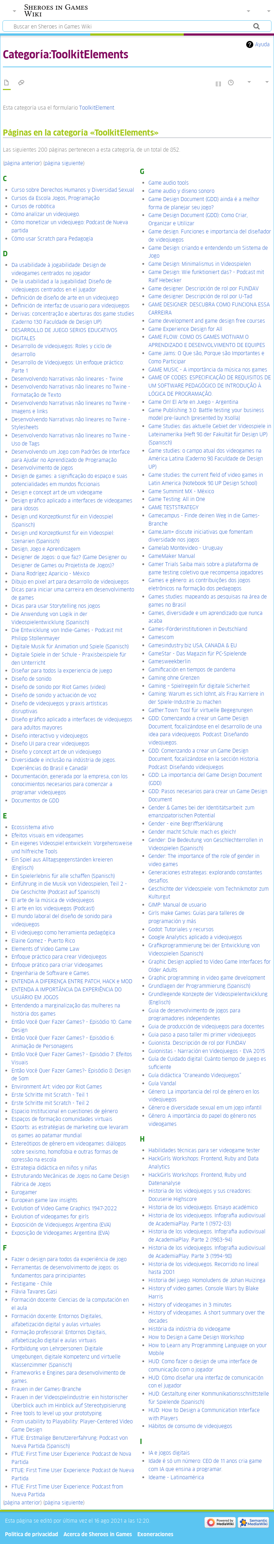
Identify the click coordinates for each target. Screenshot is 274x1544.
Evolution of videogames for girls (50, 1216)
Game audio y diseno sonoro (181, 191)
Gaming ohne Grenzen (173, 677)
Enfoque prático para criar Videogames (57, 964)
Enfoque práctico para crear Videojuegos (59, 956)
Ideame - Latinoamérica (176, 1477)
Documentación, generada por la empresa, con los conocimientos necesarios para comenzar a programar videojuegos (69, 784)
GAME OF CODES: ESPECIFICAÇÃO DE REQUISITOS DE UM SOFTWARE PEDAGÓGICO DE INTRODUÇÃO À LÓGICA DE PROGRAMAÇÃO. (209, 385)
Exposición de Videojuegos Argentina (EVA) (61, 1224)
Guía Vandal (162, 1083)
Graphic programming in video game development (206, 977)
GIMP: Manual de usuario (177, 904)
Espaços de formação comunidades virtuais (61, 1119)
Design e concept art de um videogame (56, 492)
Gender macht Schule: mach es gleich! (192, 831)
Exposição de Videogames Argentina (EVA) (60, 1232)
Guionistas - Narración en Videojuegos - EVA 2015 (206, 1051)
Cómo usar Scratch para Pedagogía (52, 238)
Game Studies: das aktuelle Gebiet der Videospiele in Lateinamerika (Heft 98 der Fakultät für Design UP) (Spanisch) (209, 434)
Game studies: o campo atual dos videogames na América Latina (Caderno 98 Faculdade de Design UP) (205, 458)
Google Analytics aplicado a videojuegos (195, 937)
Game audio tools (168, 182)
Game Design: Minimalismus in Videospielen (199, 263)
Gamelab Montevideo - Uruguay (185, 547)
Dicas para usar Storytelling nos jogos (55, 605)
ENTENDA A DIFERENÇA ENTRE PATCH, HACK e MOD (71, 981)
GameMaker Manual (171, 556)
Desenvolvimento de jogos (42, 467)
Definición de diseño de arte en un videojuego (64, 297)
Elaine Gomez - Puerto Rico (43, 940)
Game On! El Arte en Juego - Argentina (193, 402)
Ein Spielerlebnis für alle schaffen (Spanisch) (63, 876)
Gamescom (161, 637)
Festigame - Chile (31, 1283)
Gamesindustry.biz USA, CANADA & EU (192, 645)
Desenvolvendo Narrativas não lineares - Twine (67, 378)
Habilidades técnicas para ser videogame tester (204, 1150)
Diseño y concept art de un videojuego (56, 751)
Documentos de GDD (35, 800)
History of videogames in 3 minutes (190, 1304)
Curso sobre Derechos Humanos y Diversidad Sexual (72, 189)
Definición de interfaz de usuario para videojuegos (70, 305)
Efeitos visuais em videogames (47, 835)
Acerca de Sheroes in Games (98, 1534)
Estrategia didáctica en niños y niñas (54, 1167)
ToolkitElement (96, 107)
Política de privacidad (31, 1534)
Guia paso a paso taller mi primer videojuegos (202, 1034)
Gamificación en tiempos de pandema (191, 669)
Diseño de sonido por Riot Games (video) (58, 687)
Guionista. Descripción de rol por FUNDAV (197, 1042)
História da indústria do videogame (189, 1329)
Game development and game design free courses (206, 320)
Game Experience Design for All (185, 329)
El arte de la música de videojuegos (52, 900)
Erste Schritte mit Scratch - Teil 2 (50, 1103)
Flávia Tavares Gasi (34, 1291)
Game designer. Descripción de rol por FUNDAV (203, 288)
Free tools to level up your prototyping (56, 1413)
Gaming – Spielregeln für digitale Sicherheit (199, 686)
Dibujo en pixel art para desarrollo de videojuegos (70, 581)
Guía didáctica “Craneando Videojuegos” (194, 1075)
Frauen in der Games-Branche (46, 1389)
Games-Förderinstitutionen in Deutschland (197, 629)
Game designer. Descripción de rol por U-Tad (200, 296)
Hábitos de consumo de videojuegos (190, 1426)
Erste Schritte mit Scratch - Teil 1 (49, 1094)
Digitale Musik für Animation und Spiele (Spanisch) (70, 646)
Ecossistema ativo (32, 827)
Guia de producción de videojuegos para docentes (206, 1026)
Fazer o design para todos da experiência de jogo (69, 1259)
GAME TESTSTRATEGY (173, 507)
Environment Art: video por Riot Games (56, 1086)
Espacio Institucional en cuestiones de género (64, 1111)
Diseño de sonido (31, 678)
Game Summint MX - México (181, 491)
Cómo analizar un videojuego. (45, 214)
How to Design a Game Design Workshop (196, 1337)
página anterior (22, 163)
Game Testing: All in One (176, 499)
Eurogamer (24, 1192)
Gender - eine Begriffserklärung (185, 823)
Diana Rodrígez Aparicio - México (50, 573)
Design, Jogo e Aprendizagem (45, 549)
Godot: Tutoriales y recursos (181, 929)
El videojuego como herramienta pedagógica (63, 932)
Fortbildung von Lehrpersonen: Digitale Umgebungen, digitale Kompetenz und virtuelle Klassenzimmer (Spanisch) (66, 1356)
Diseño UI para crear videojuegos (50, 743)
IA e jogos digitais (169, 1452)
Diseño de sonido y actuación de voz (53, 695)
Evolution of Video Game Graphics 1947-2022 (64, 1208)
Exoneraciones (155, 1534)
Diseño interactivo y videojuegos (49, 735)
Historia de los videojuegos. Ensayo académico (203, 1207)
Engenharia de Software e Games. (50, 973)
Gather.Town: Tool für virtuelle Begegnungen (200, 710)
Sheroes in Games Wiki (56, 10)
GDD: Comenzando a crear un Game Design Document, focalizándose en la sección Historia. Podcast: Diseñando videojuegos (203, 758)
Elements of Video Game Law (45, 948)
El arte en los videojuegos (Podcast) (53, 908)
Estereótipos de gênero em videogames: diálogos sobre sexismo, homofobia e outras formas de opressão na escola (68, 1151)
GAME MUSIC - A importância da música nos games (207, 369)
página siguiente (64, 163)
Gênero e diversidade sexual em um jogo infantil (205, 1107)
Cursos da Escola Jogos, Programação (55, 198)
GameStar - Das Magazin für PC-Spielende (197, 653)
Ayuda (262, 44)
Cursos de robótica (33, 206)
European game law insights (44, 1200)
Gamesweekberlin (169, 661)
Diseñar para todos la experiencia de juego (61, 670)
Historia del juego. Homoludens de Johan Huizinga (206, 1280)
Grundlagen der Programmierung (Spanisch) (199, 985)
